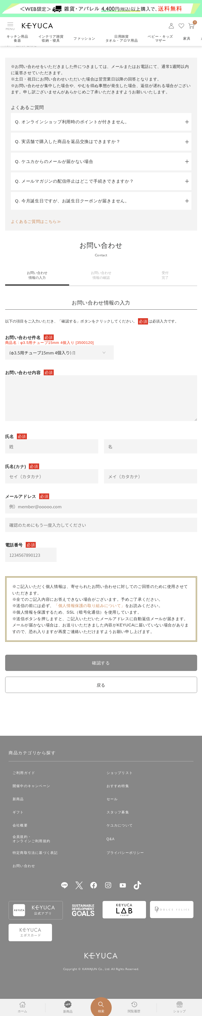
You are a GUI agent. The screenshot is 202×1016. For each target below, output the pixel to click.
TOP (8, 53)
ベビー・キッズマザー (161, 39)
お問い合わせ (24, 875)
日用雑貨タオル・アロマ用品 (122, 39)
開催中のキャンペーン (31, 795)
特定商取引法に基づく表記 (35, 862)
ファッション (85, 39)
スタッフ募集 (118, 821)
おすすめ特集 (118, 795)
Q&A (111, 848)
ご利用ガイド (24, 782)
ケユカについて (120, 834)
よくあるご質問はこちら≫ (36, 229)
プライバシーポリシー (125, 862)
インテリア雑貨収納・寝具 (51, 39)
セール (112, 808)
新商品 (18, 808)
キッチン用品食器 (17, 39)
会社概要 (20, 834)
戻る (101, 694)
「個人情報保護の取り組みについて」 (89, 613)
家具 (188, 39)
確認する (101, 670)
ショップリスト (120, 782)
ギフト (18, 821)
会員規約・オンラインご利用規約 (31, 848)
